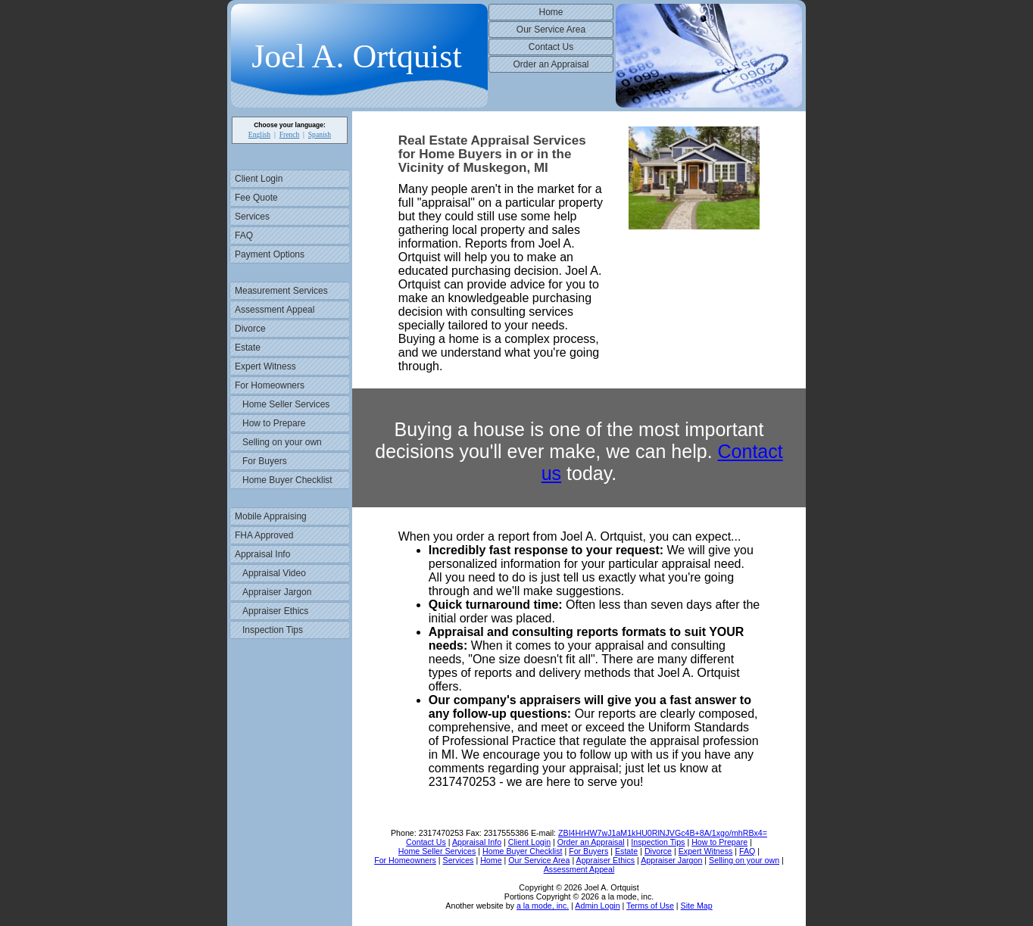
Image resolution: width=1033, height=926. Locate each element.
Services (252, 216)
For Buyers (264, 461)
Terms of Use (650, 905)
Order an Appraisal (550, 64)
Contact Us (551, 47)
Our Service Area (550, 29)
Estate (248, 347)
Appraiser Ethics (275, 611)
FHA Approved (264, 535)
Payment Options (269, 254)
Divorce (250, 328)
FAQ (244, 235)
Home (550, 12)
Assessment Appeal (274, 309)
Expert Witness (265, 366)
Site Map (697, 905)
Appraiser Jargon (276, 592)
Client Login (258, 178)
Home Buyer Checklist (287, 480)
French (289, 134)
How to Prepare (273, 423)
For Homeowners (269, 385)
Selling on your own (282, 442)
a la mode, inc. (542, 905)
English (259, 134)
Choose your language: (290, 125)
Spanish (319, 134)
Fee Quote (256, 197)
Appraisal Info (262, 554)
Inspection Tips (272, 630)
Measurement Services (281, 290)
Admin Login (597, 905)
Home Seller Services (285, 404)
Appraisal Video (274, 573)
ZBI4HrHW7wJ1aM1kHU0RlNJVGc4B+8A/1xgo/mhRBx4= (662, 832)
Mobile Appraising (271, 516)
